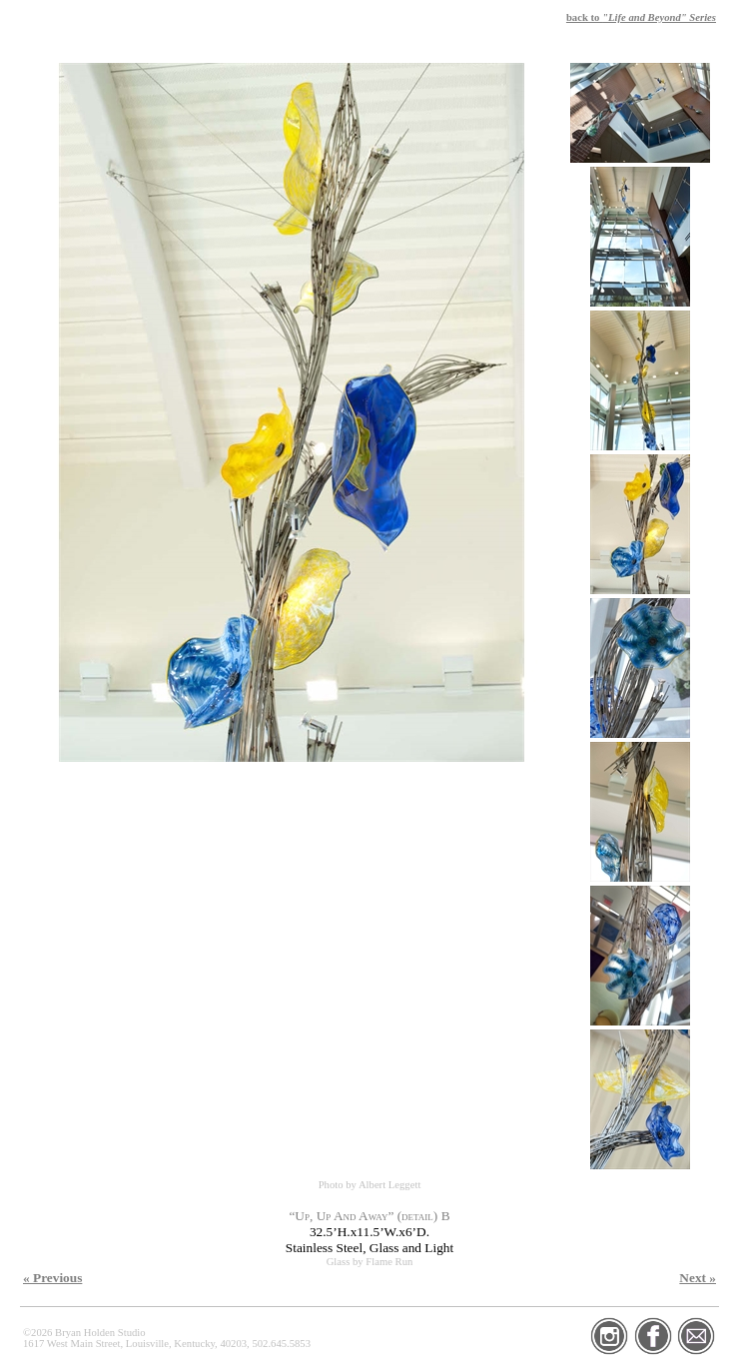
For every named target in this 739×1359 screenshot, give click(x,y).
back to (641, 17)
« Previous (52, 1277)
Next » (697, 1277)
